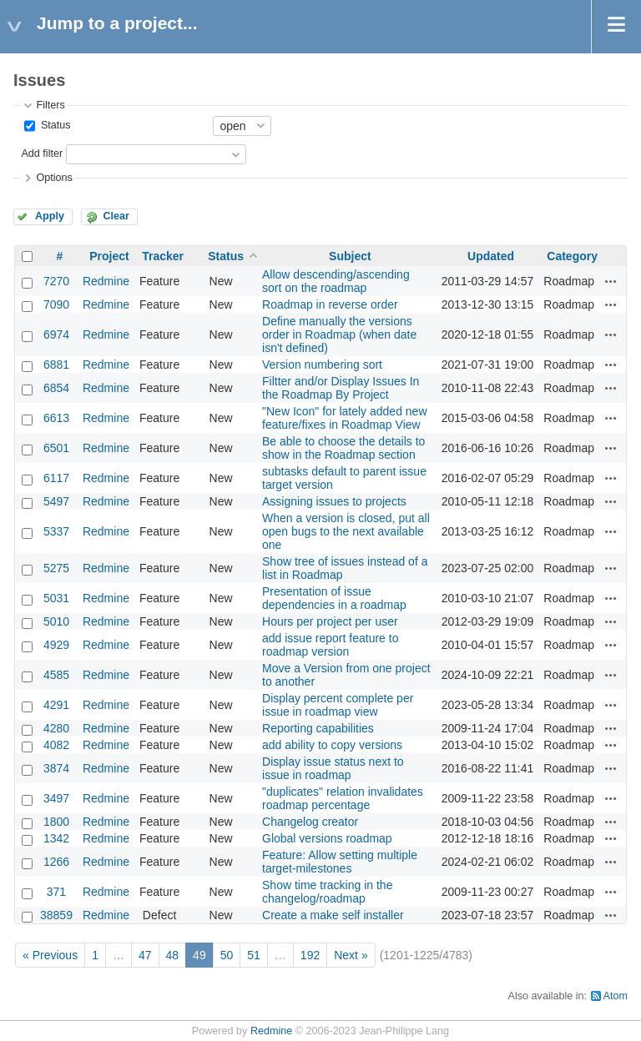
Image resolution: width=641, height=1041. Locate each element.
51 (253, 955)
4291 (56, 705)
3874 (56, 768)
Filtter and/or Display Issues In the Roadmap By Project (340, 388)
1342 (56, 838)
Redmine (106, 281)
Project (109, 256)
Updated (490, 256)
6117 (56, 478)
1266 (56, 861)
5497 (56, 501)
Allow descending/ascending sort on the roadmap (336, 281)
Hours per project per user (330, 621)
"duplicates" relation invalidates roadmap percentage (342, 798)
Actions (611, 281)
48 (172, 955)
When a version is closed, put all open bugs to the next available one (346, 531)
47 (145, 955)
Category (572, 256)
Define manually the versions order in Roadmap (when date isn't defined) (339, 334)
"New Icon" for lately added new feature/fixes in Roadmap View (344, 418)
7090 (56, 304)
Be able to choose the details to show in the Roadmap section (343, 448)
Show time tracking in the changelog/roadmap (327, 891)
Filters (50, 105)
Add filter (42, 153)
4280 (56, 728)
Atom (615, 996)
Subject (350, 256)
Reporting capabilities (318, 728)
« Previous (50, 955)
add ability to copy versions (332, 745)
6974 (56, 334)
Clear (116, 216)
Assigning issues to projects (334, 501)
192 (310, 955)
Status (54, 125)
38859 (56, 915)
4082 (56, 745)
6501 (56, 448)
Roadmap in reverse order (330, 304)
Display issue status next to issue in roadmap (333, 768)
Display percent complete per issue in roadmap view (337, 704)
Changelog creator (310, 821)
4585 (56, 674)
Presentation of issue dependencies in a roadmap (334, 598)
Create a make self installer (333, 915)
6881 (56, 364)
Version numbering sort (322, 364)
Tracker (163, 256)
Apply (49, 216)
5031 (56, 598)
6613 (56, 418)
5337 (56, 531)
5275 (56, 568)
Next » (350, 955)
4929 (56, 644)
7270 (56, 281)
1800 (56, 821)
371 (56, 891)
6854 (56, 388)
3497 (56, 798)
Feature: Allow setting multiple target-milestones (339, 861)
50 (227, 955)
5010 (56, 621)
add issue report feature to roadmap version (330, 644)
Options (54, 178)
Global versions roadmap (327, 838)
